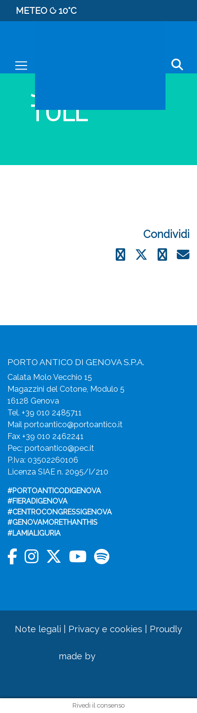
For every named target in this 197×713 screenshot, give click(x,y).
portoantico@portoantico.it (73, 424)
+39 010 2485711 (52, 412)
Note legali (38, 629)
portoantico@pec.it (59, 448)
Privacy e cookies (105, 629)
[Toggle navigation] (21, 65)
